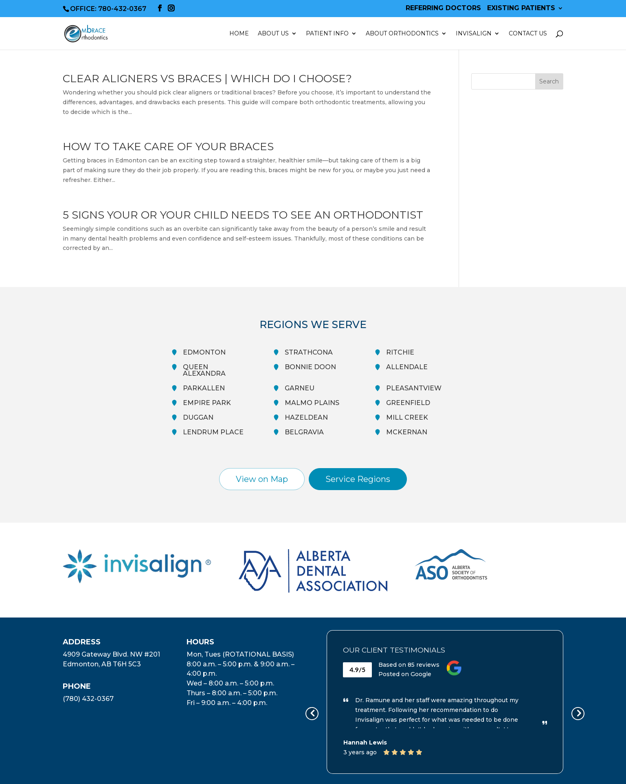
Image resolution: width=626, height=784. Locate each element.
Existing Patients (521, 8)
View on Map (262, 479)
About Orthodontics (402, 34)
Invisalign (474, 34)
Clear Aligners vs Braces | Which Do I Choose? (207, 78)
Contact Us (528, 34)
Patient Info (327, 34)
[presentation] (311, 713)
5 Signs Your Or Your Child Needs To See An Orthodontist (243, 214)
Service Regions (357, 479)
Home (239, 34)
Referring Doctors (443, 8)
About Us (273, 34)
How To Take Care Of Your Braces (168, 146)
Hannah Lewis (365, 742)
